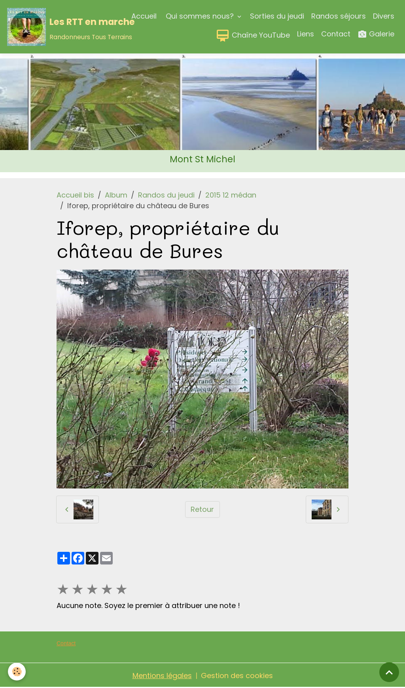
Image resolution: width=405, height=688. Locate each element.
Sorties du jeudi (277, 16)
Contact (335, 34)
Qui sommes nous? (200, 16)
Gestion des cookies (237, 675)
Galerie (376, 34)
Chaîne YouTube (253, 36)
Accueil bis (75, 195)
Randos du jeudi (166, 195)
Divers (383, 16)
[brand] (51, 27)
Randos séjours (338, 16)
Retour (202, 509)
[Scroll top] (389, 672)
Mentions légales (162, 675)
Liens (305, 34)
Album (116, 195)
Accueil (144, 16)
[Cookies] (17, 671)
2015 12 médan (230, 195)
